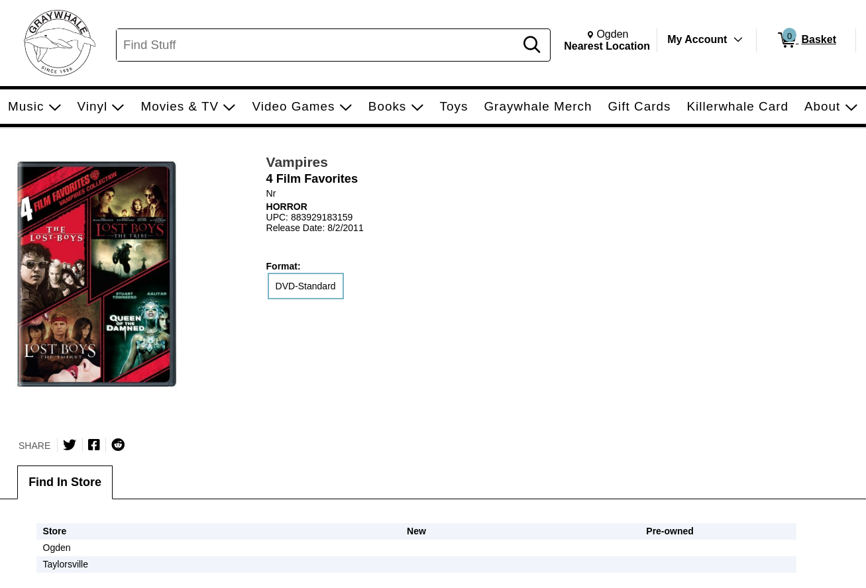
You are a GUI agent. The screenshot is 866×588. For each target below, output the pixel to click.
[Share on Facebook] (94, 445)
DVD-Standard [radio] (306, 286)
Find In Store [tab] (64, 482)
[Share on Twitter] (69, 445)
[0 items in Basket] (806, 40)
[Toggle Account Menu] (738, 40)
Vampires (297, 162)
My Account (697, 39)
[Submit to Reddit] (118, 445)
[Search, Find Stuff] (318, 45)
